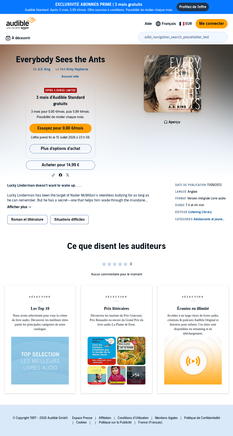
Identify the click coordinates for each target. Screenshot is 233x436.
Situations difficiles (69, 219)
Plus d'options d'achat (60, 148)
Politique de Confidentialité (202, 418)
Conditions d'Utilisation (133, 418)
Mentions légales (166, 418)
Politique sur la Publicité (115, 422)
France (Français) (150, 422)
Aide (148, 24)
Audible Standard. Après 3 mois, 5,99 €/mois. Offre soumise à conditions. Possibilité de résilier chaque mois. (99, 7)
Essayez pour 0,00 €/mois (60, 128)
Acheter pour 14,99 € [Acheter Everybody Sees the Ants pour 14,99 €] (60, 165)
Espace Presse (82, 418)
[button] (53, 175)
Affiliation (105, 418)
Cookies (81, 422)
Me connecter (211, 23)
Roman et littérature (27, 219)
